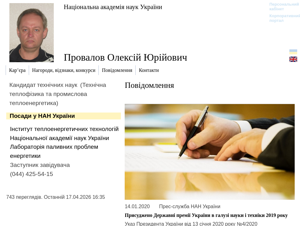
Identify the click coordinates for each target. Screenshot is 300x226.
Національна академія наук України (113, 6)
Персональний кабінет (281, 6)
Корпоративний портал (281, 18)
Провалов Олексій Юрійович (125, 57)
